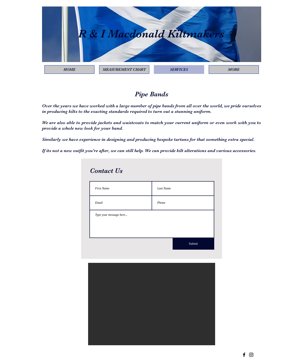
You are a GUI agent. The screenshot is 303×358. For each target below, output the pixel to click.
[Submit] (193, 244)
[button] (151, 304)
